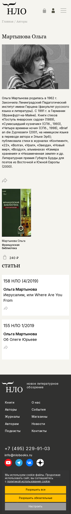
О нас (36, 402)
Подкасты (13, 431)
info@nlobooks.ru (18, 455)
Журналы (12, 416)
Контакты (39, 431)
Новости (38, 424)
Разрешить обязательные (35, 498)
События (39, 409)
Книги (9, 402)
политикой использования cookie (28, 481)
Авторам (12, 424)
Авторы (21, 21)
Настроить (35, 506)
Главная (8, 21)
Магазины (40, 416)
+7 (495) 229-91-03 (27, 448)
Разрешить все (35, 489)
